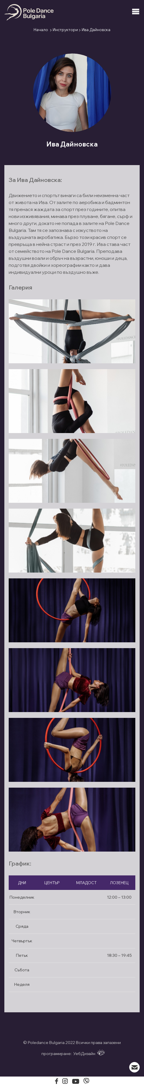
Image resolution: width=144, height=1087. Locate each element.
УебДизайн (89, 1053)
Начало (41, 29)
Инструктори (65, 29)
